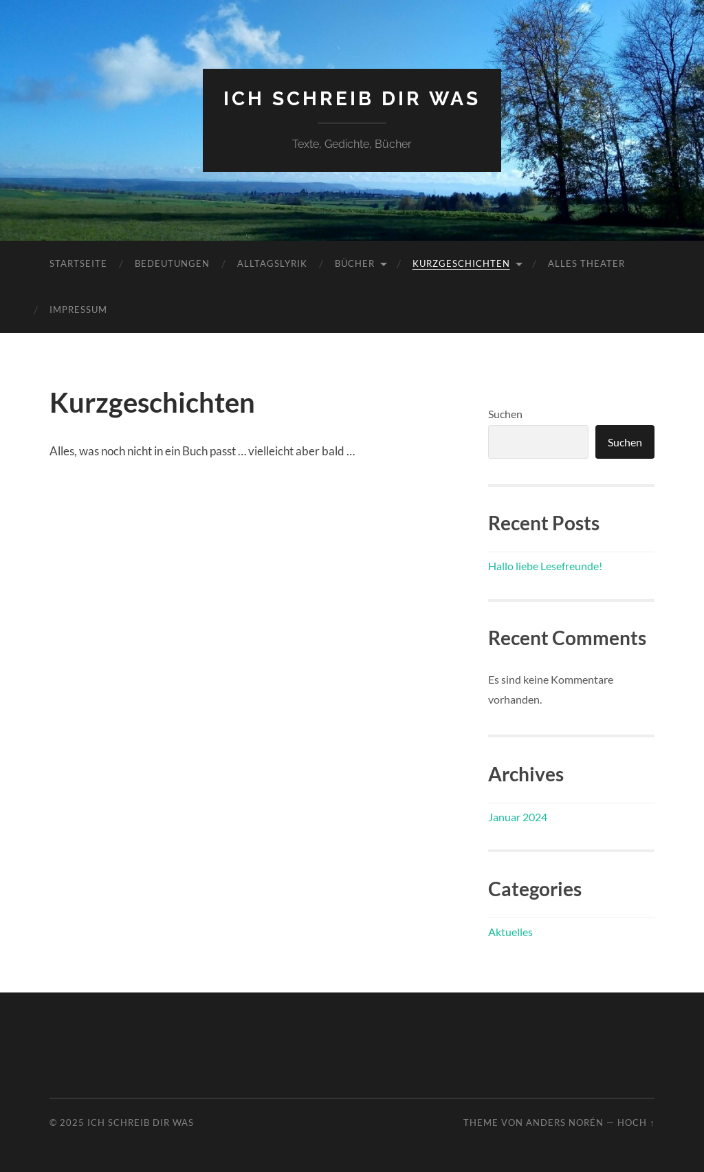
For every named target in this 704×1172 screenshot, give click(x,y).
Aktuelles (510, 931)
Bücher (355, 263)
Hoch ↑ (635, 1122)
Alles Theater (586, 263)
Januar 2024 (517, 816)
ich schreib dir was (352, 98)
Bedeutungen (172, 263)
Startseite (78, 263)
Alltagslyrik (272, 263)
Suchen (505, 413)
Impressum (78, 309)
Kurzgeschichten (461, 263)
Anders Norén (565, 1122)
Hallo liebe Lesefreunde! (545, 565)
